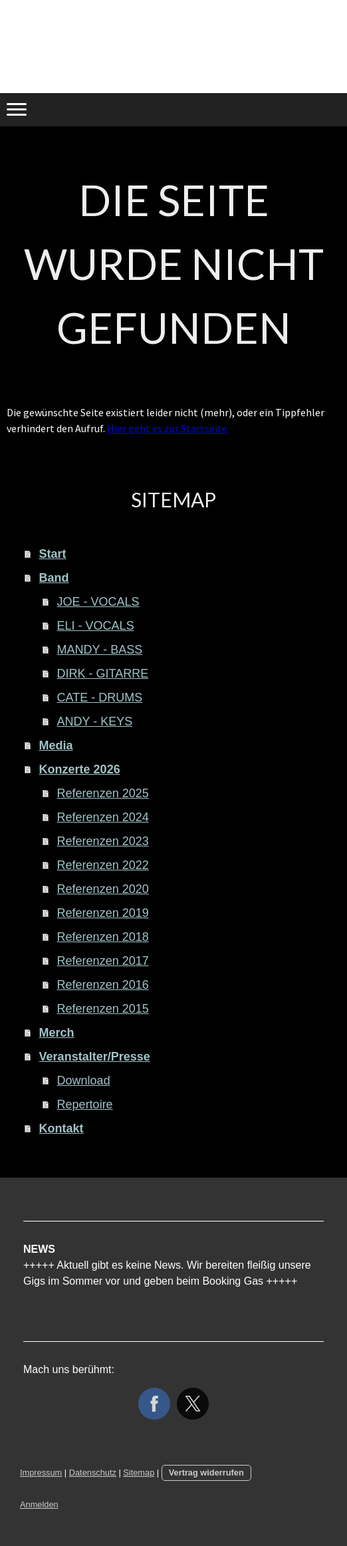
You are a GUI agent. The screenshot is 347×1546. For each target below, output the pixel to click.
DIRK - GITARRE (103, 673)
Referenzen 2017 (103, 960)
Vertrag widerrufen (206, 1473)
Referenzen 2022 (103, 865)
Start (52, 554)
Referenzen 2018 (103, 937)
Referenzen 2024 (103, 817)
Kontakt (61, 1128)
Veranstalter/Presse (94, 1056)
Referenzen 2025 (103, 793)
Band (54, 577)
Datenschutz (92, 1473)
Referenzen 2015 (103, 1008)
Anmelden (39, 1504)
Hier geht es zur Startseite (167, 428)
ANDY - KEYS (95, 721)
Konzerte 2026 (79, 769)
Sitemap (138, 1473)
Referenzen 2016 (103, 984)
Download (83, 1080)
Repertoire (85, 1104)
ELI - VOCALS (95, 625)
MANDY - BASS (100, 649)
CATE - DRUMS (100, 697)
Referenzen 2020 (103, 889)
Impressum (41, 1473)
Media (56, 745)
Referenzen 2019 (103, 913)
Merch (56, 1032)
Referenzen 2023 (103, 841)
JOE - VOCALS (98, 601)
